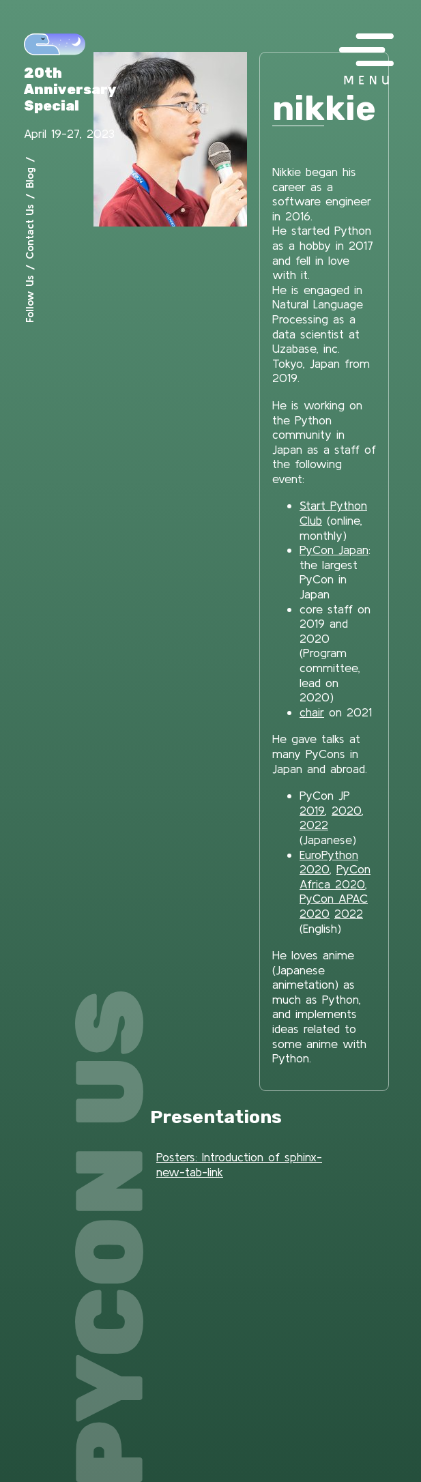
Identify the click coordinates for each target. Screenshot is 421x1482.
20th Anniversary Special (70, 89)
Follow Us (29, 299)
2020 (347, 810)
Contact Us (29, 231)
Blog (29, 177)
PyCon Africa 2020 (335, 876)
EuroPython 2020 (329, 862)
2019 (312, 810)
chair (312, 712)
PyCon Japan (334, 549)
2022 (314, 824)
